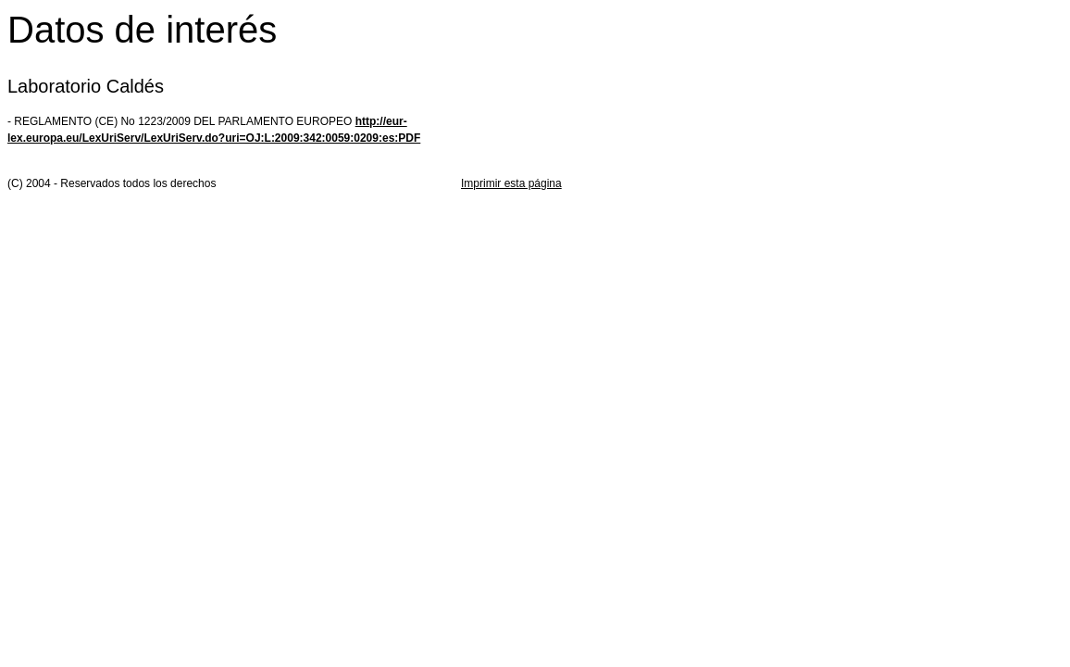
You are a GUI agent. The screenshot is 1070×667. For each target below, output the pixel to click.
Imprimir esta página (511, 183)
